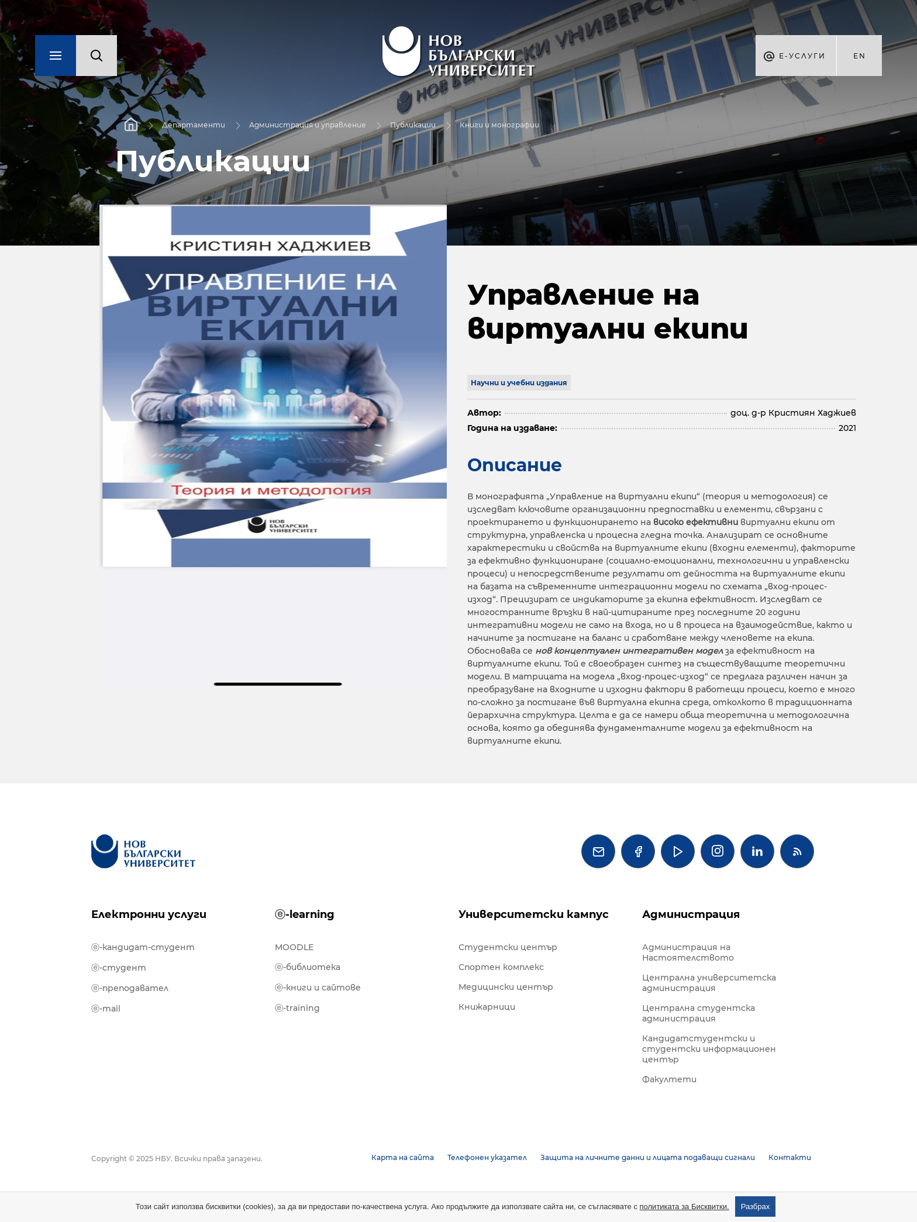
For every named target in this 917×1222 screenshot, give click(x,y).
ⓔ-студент (118, 967)
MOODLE (294, 947)
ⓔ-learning (305, 914)
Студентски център (507, 947)
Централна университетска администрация (709, 982)
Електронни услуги (148, 914)
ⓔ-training (297, 1008)
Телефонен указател (487, 1157)
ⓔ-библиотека (307, 967)
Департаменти (193, 124)
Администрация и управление (307, 124)
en (859, 55)
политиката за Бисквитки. (684, 1206)
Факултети (669, 1079)
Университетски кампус (533, 914)
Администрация (691, 914)
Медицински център (505, 987)
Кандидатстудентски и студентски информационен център (709, 1049)
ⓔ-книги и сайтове (318, 987)
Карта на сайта (402, 1157)
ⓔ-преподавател (129, 988)
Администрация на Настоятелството (688, 952)
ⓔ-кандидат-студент (143, 947)
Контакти (789, 1157)
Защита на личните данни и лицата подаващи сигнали (647, 1157)
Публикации (413, 124)
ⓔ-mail (105, 1008)
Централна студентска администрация (698, 1013)
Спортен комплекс (501, 967)
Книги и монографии (499, 124)
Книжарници (486, 1007)
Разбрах (755, 1206)
